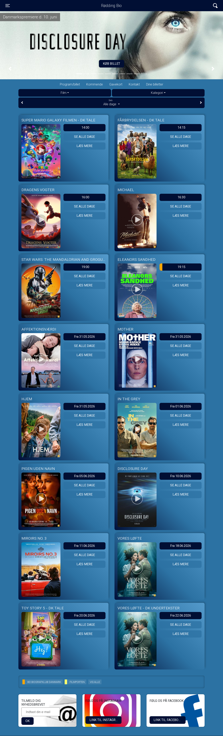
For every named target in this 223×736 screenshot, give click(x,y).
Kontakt (134, 84)
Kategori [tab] (157, 93)
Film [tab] (63, 93)
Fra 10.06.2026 (180, 476)
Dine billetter (154, 84)
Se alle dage (84, 137)
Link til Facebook (168, 720)
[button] (10, 68)
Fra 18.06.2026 (180, 546)
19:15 (172, 267)
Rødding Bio (111, 5)
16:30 (181, 197)
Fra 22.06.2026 (180, 615)
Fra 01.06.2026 (180, 406)
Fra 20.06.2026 (84, 615)
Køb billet (111, 64)
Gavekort (115, 84)
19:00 (85, 267)
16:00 (85, 197)
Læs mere (84, 146)
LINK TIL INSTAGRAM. (105, 720)
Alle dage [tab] (111, 102)
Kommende (94, 84)
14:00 (85, 127)
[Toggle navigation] (7, 5)
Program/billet (70, 84)
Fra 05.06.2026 (84, 476)
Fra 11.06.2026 (84, 546)
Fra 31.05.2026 (84, 337)
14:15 (181, 127)
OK (27, 721)
